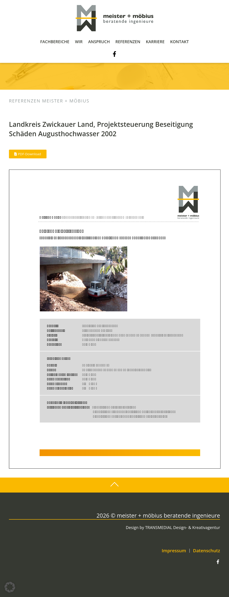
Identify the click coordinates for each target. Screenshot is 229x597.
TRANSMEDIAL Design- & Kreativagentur (182, 527)
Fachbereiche (54, 41)
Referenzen (127, 41)
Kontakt (179, 41)
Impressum (174, 550)
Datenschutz (206, 550)
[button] (10, 587)
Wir (79, 41)
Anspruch (99, 41)
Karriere (155, 41)
